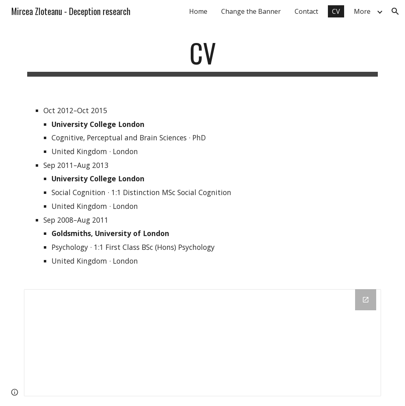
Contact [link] (306, 11)
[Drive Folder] (202, 342)
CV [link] (336, 11)
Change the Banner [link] (251, 11)
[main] (202, 57)
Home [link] (198, 11)
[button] (395, 11)
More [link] (362, 11)
